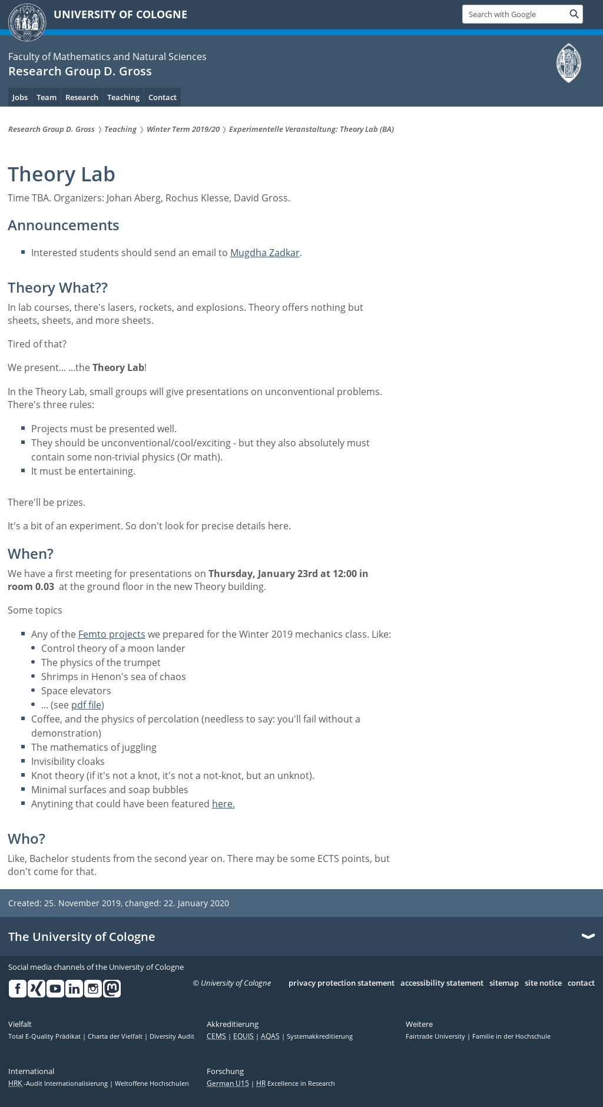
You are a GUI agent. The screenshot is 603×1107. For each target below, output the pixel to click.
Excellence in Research (295, 1083)
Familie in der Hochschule (511, 1036)
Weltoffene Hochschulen (152, 1083)
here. (223, 803)
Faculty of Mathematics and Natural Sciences (107, 56)
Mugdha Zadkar (265, 252)
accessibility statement (441, 983)
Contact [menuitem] (162, 97)
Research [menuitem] (81, 97)
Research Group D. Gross (80, 71)
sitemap (504, 983)
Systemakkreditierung (320, 1036)
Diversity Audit (172, 1036)
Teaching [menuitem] (123, 97)
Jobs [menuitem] (20, 97)
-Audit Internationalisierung (59, 1083)
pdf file (86, 704)
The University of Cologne (81, 937)
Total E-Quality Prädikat (45, 1036)
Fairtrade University (436, 1036)
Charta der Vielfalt (116, 1036)
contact (581, 983)
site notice (543, 983)
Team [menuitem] (47, 97)
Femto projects (111, 634)
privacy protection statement (342, 983)
